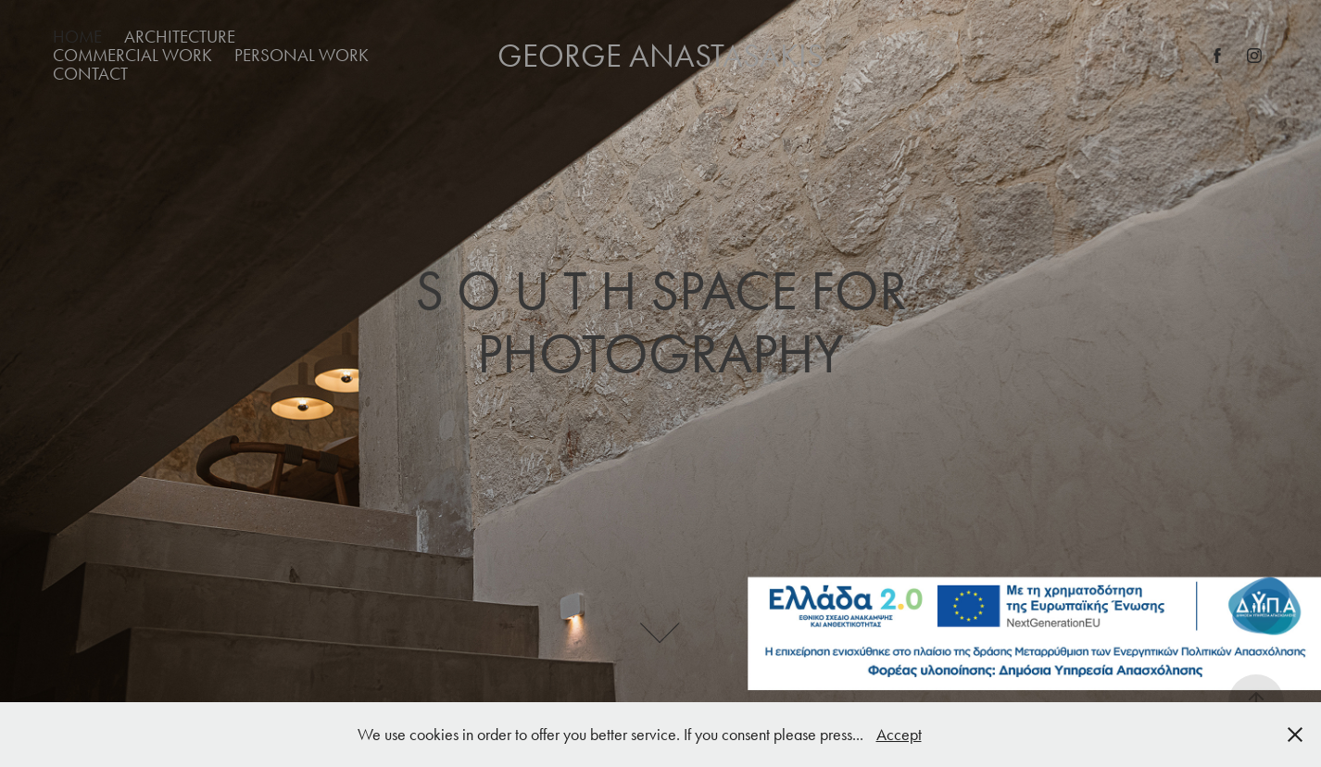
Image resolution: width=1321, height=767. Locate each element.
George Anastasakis (660, 56)
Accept (899, 734)
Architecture (179, 36)
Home (77, 36)
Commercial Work (132, 55)
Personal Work (301, 55)
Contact (90, 73)
